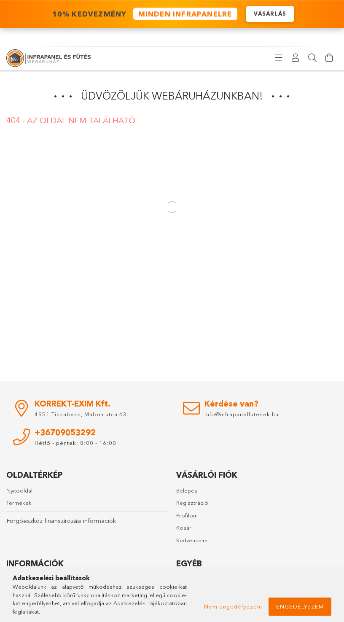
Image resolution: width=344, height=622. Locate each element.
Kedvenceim (191, 540)
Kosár (183, 527)
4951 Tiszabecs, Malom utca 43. (82, 414)
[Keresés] (312, 57)
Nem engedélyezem (233, 606)
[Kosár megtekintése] (329, 57)
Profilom (187, 515)
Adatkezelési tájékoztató (145, 603)
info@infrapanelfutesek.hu (241, 414)
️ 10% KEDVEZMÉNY (143, 13)
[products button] (278, 57)
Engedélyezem (300, 606)
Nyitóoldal (19, 490)
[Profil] (295, 57)
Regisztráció (192, 502)
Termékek (19, 502)
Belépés (186, 490)
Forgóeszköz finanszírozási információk (61, 521)
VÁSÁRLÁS (270, 13)
